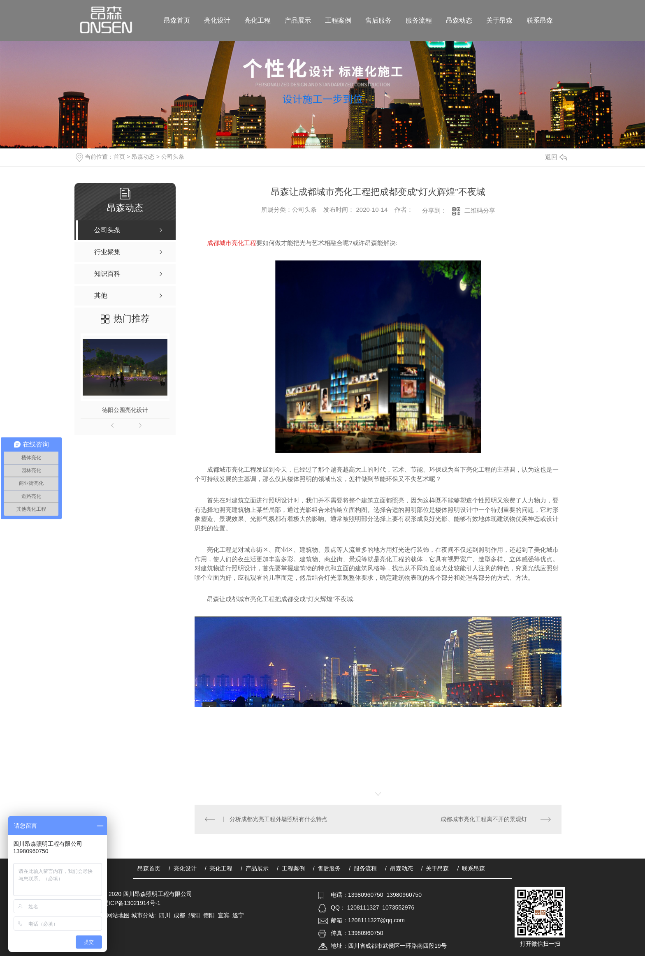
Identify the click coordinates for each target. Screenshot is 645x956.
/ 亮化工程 (219, 868)
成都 (179, 915)
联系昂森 (540, 20)
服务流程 (419, 20)
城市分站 (142, 915)
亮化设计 (217, 20)
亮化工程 (257, 20)
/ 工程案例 (291, 868)
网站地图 (118, 915)
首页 (119, 156)
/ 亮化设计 (183, 868)
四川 (164, 915)
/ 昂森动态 (399, 868)
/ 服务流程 (363, 868)
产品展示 (298, 20)
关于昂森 (499, 20)
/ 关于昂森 (435, 868)
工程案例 (338, 20)
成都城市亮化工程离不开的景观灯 (484, 819)
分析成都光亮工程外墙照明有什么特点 (278, 819)
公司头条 (172, 156)
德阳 (209, 915)
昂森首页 (177, 20)
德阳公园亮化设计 (125, 410)
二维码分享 (479, 210)
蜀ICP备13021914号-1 (131, 903)
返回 (556, 156)
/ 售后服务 (327, 868)
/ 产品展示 (255, 868)
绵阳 (194, 915)
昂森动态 (459, 20)
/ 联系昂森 (471, 868)
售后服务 (378, 20)
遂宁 (238, 915)
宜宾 (224, 915)
